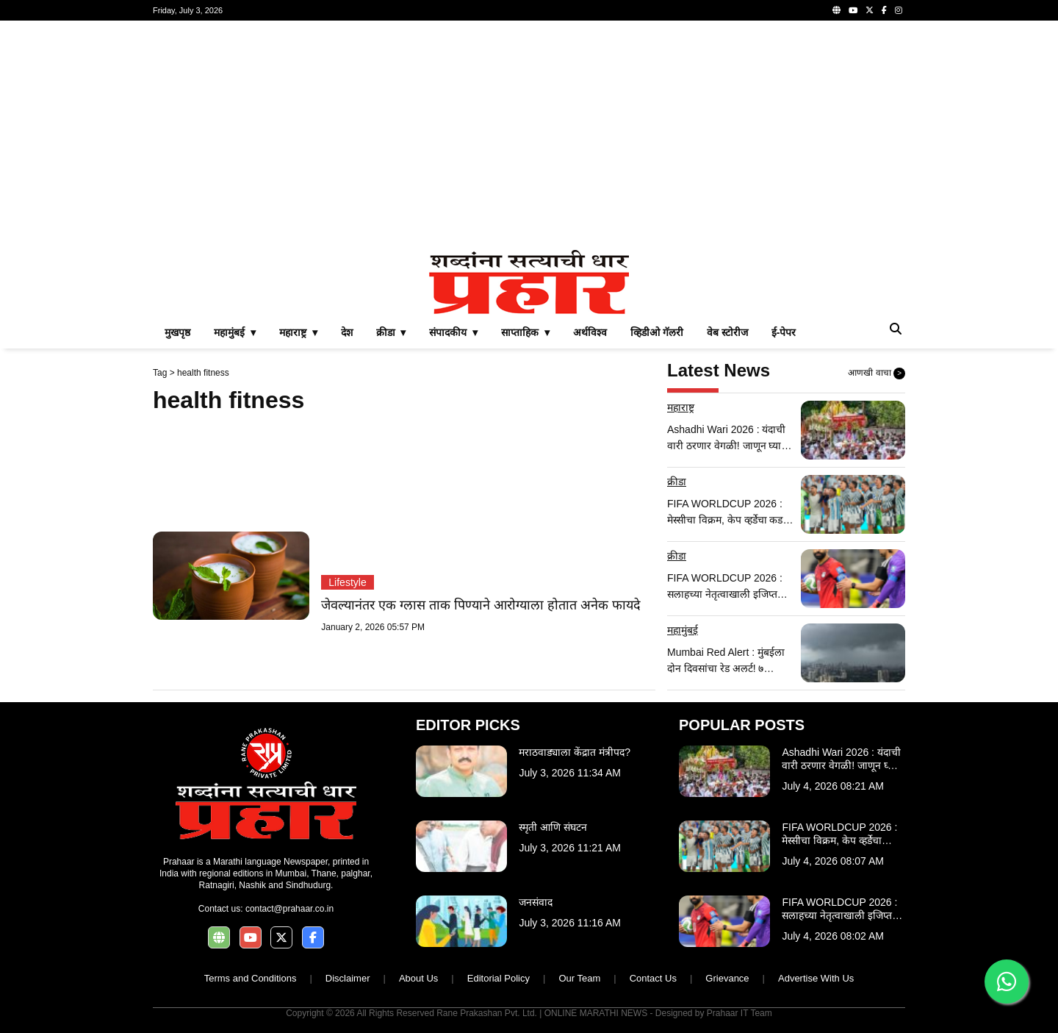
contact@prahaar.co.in (289, 909)
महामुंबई (682, 630)
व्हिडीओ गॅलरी (656, 332)
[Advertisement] (529, 135)
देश (347, 332)
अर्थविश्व (590, 332)
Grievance (727, 978)
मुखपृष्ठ (177, 332)
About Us (418, 978)
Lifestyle (347, 582)
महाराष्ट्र (680, 407)
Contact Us (653, 978)
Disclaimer (347, 978)
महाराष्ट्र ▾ (298, 332)
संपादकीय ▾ (453, 332)
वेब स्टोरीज (727, 332)
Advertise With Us (816, 978)
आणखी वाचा (876, 373)
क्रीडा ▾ (391, 332)
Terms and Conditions (250, 978)
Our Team (579, 978)
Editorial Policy (498, 978)
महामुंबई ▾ (235, 332)
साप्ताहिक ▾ (525, 332)
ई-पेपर (783, 332)
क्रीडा (676, 481)
